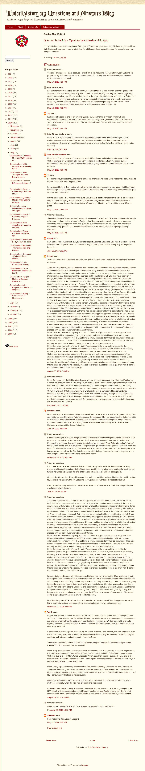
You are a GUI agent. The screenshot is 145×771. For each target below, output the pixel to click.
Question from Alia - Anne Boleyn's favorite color (21, 240)
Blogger (84, 765)
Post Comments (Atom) (98, 747)
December (15, 126)
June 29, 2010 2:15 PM (57, 251)
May (13, 152)
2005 (10, 334)
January (14, 314)
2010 (10, 123)
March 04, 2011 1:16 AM (57, 405)
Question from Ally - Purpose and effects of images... (20, 287)
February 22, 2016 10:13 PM (59, 710)
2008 (10, 322)
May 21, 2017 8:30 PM (57, 722)
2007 (10, 326)
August (14, 141)
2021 (10, 81)
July (12, 145)
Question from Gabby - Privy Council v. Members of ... (19, 295)
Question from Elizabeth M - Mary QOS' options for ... (21, 158)
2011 (10, 119)
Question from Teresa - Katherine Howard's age (19, 233)
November (15, 130)
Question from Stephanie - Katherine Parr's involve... (20, 256)
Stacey (50, 238)
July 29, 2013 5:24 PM (56, 491)
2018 (10, 93)
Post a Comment (54, 728)
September (15, 137)
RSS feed (11, 346)
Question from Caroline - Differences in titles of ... (20, 183)
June (13, 148)
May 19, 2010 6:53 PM (57, 149)
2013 (10, 111)
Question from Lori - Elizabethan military (19, 263)
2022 (10, 78)
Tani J (49, 612)
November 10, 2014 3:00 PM (59, 606)
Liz (48, 175)
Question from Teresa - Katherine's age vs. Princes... (19, 216)
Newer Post (51, 740)
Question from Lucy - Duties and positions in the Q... (21, 270)
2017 (10, 96)
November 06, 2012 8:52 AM (59, 457)
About (20, 27)
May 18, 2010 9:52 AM (57, 108)
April (13, 303)
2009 (10, 319)
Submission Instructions (52, 27)
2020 (10, 85)
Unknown (51, 715)
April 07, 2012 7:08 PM (57, 429)
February (15, 310)
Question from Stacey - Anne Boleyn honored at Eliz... (20, 191)
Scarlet (50, 256)
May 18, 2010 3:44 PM (57, 128)
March (13, 306)
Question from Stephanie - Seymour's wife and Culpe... (20, 247)
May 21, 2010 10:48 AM (57, 209)
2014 (10, 108)
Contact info (33, 27)
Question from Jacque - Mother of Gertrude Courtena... (20, 279)
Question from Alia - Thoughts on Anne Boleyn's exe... (19, 174)
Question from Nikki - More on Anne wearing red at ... (20, 166)
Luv (48, 113)
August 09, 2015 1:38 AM (58, 697)
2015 (10, 104)
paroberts (51, 411)
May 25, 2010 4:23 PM (57, 233)
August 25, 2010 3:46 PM (58, 371)
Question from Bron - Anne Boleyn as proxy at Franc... (20, 225)
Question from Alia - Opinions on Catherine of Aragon (20, 208)
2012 (10, 115)
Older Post (133, 740)
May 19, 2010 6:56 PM (57, 170)
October (14, 134)
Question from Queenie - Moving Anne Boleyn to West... (20, 199)
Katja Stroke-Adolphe (56, 155)
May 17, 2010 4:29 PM (57, 82)
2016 (10, 100)
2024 (10, 74)
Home (10, 27)
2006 (10, 330)
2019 (10, 89)
